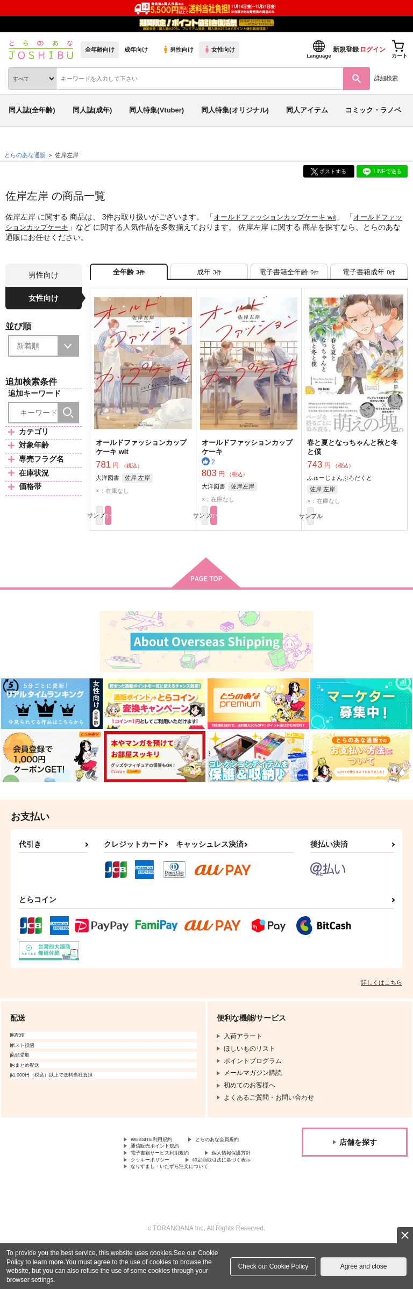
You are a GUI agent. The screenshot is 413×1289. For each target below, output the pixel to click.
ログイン (373, 49)
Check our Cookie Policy (273, 1266)
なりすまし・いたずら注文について (182, 1207)
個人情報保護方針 (156, 1189)
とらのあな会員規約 (160, 1162)
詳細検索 (386, 78)
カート (167, 526)
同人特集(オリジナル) (235, 110)
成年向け (136, 49)
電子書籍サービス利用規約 (169, 1180)
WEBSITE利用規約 (158, 1153)
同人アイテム (307, 110)
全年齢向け (100, 49)
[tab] (209, 275)
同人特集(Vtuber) (156, 110)
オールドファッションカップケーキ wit (279, 217)
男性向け (178, 49)
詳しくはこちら (381, 994)
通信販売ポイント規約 (163, 1171)
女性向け (219, 49)
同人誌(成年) (92, 110)
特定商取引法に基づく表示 (169, 1198)
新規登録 (346, 49)
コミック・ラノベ (373, 110)
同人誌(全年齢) (32, 110)
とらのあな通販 (25, 155)
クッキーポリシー (231, 1189)
